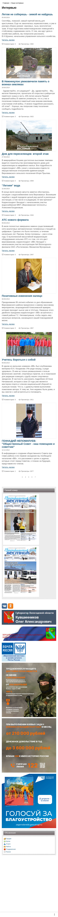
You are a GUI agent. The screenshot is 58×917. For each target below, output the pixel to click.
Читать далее (8, 40)
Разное (8, 852)
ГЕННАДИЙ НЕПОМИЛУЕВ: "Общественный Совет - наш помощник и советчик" (28, 443)
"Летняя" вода (11, 185)
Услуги (8, 844)
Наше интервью (17, 3)
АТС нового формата (15, 219)
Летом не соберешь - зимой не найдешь (27, 14)
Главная (6, 3)
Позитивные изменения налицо (22, 295)
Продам (8, 839)
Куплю (8, 841)
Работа (8, 846)
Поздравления (11, 849)
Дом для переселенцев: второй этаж (25, 153)
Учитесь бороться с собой (19, 359)
